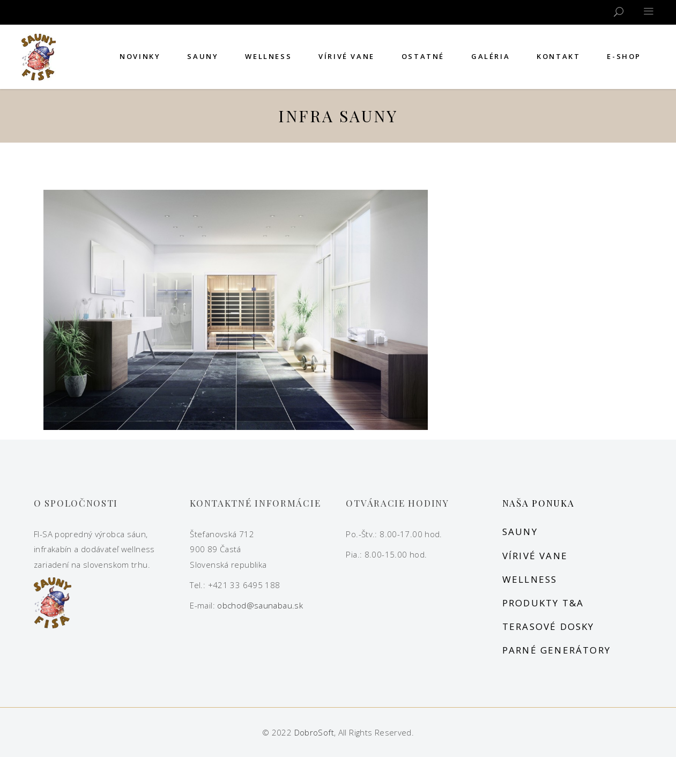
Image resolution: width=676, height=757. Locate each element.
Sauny (520, 531)
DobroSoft (314, 732)
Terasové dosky (548, 626)
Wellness (530, 579)
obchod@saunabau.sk (260, 605)
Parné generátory (556, 650)
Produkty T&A (543, 603)
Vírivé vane (535, 556)
